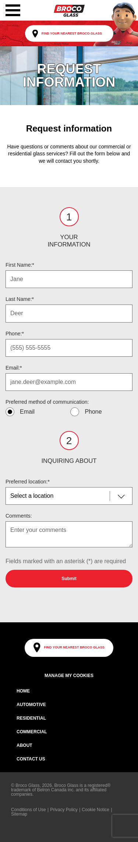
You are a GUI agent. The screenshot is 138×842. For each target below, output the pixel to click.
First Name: (20, 265)
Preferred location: (28, 482)
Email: (14, 368)
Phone (93, 412)
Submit (69, 578)
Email (27, 412)
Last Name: (20, 299)
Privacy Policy (64, 809)
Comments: (19, 516)
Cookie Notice (95, 809)
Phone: (15, 334)
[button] (13, 10)
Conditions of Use (28, 809)
